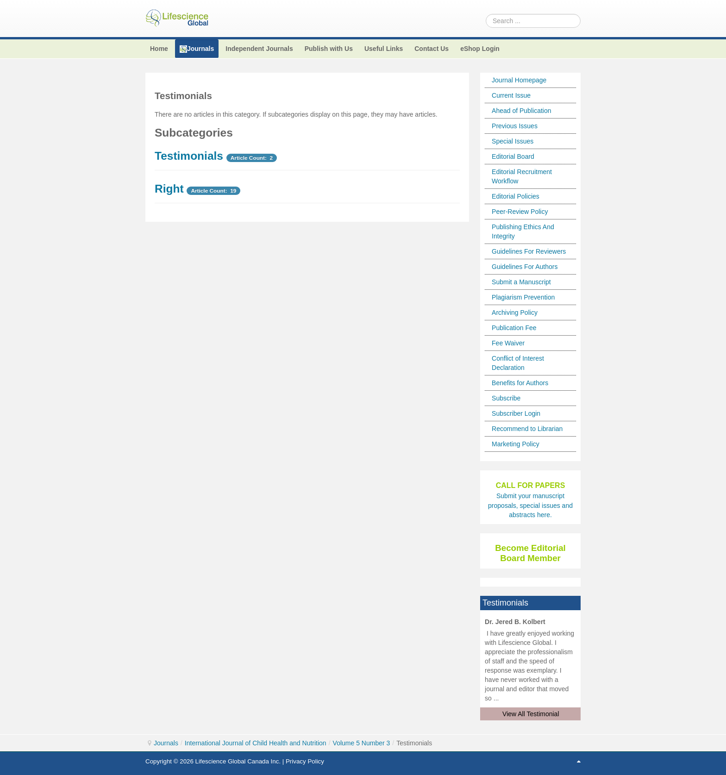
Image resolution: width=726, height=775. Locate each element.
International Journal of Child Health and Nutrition (255, 743)
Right (169, 188)
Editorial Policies (515, 196)
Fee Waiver (508, 343)
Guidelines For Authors (524, 266)
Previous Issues (515, 126)
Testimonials (189, 156)
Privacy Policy (305, 761)
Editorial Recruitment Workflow (522, 176)
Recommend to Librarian (527, 428)
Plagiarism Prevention (523, 297)
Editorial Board (513, 156)
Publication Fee (514, 327)
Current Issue (511, 95)
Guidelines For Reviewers (529, 251)
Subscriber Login (516, 413)
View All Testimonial (530, 714)
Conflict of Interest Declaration (518, 363)
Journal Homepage (519, 80)
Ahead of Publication (521, 110)
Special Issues (512, 141)
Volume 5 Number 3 (361, 743)
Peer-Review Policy (520, 211)
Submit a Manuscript (521, 282)
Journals (166, 743)
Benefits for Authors (520, 383)
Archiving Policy (515, 312)
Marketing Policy (515, 444)
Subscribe (506, 398)
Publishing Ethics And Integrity (523, 231)
